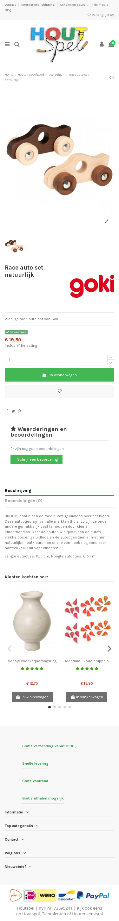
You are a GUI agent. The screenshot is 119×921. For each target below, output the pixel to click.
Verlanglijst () (100, 15)
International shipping (38, 5)
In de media (99, 5)
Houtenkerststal (87, 914)
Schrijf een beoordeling (37, 459)
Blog (8, 10)
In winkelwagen (59, 375)
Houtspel (25, 908)
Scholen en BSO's (73, 5)
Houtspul (31, 914)
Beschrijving (18, 490)
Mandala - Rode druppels (87, 661)
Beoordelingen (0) (24, 500)
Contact (11, 5)
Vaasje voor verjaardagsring (32, 661)
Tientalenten (54, 914)
